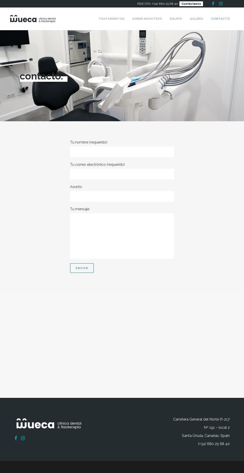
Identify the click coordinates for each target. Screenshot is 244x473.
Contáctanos (191, 3)
